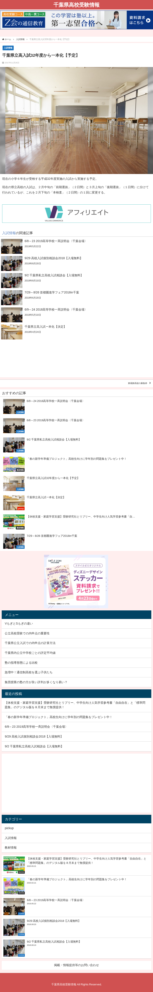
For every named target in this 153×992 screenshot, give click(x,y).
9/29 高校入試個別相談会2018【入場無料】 (34, 736)
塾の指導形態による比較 (21, 662)
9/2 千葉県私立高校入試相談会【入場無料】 (34, 746)
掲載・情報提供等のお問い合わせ (76, 965)
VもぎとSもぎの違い (19, 623)
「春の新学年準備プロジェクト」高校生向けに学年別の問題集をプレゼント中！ (58, 716)
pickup (9, 828)
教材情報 (11, 847)
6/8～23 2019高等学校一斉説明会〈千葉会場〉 (36, 726)
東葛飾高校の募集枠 (137, 383)
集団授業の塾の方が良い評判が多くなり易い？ (36, 682)
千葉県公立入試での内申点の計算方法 (30, 642)
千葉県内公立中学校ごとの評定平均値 (30, 652)
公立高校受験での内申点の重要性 (27, 633)
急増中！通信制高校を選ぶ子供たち (29, 672)
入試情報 (8, 48)
